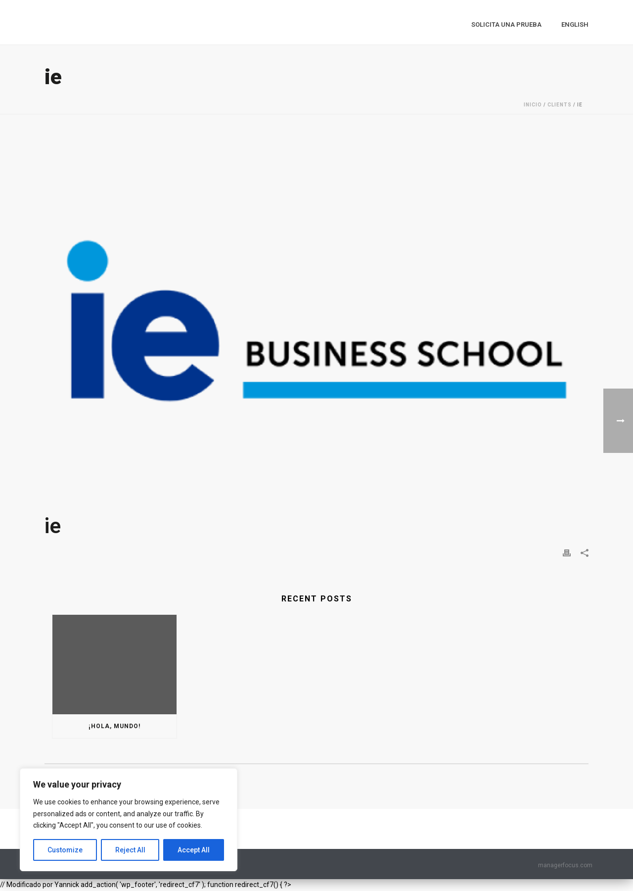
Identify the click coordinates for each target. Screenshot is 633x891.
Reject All (130, 850)
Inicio (533, 104)
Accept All (194, 850)
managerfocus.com (565, 865)
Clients (559, 104)
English (574, 24)
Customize (65, 850)
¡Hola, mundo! (114, 726)
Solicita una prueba (506, 24)
